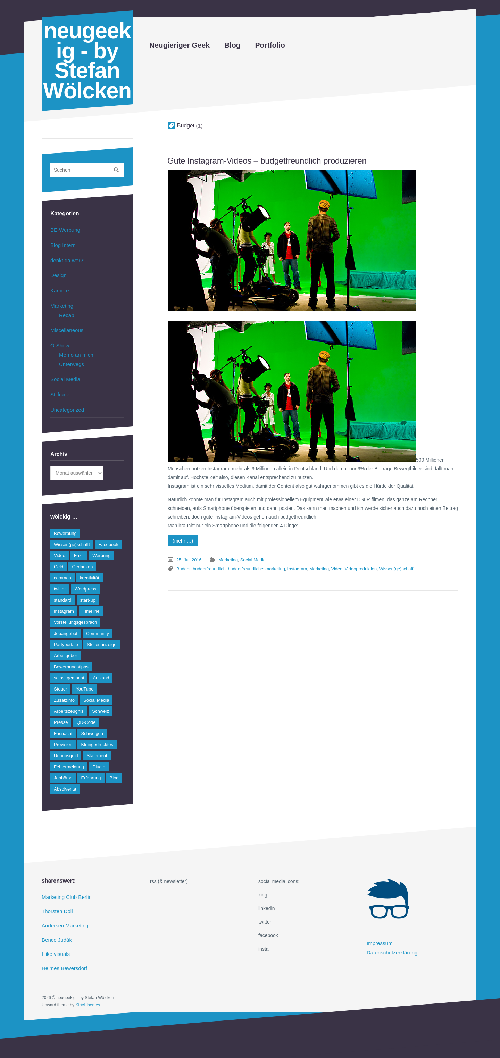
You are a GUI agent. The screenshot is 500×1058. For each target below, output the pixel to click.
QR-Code (85, 713)
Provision (63, 735)
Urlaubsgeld (66, 746)
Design (58, 273)
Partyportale (66, 635)
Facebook (108, 535)
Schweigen (92, 724)
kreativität (89, 568)
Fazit (79, 546)
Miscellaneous (65, 325)
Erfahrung (91, 768)
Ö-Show (59, 340)
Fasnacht (63, 724)
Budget (183, 566)
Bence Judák (56, 928)
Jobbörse (63, 768)
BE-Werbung (64, 229)
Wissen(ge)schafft (382, 566)
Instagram (289, 566)
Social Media (249, 558)
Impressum (379, 934)
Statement (96, 746)
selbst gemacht (69, 668)
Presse (61, 713)
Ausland (101, 668)
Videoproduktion (349, 566)
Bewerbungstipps (71, 657)
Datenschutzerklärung (390, 942)
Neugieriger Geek (179, 45)
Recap (66, 311)
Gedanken (82, 557)
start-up (87, 591)
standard (63, 591)
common (62, 568)
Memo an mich (75, 349)
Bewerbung (65, 524)
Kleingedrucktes (97, 735)
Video (326, 566)
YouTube (84, 680)
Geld (58, 557)
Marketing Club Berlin (65, 888)
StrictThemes (87, 991)
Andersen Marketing (63, 915)
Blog (232, 45)
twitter (60, 579)
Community (97, 624)
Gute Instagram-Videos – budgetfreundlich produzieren (259, 160)
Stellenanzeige (101, 635)
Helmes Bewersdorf (63, 955)
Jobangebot (65, 624)
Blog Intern (62, 244)
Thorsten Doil (56, 901)
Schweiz (100, 702)
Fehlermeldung (69, 757)
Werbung (101, 546)
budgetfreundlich (207, 566)
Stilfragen (60, 386)
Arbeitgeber (65, 646)
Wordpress (86, 579)
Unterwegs (70, 357)
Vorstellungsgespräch (75, 613)
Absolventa (65, 780)
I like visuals (55, 942)
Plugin (99, 757)
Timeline (91, 602)
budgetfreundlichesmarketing (251, 566)
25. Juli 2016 (188, 558)
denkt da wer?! (66, 259)
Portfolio (270, 45)
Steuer (60, 680)
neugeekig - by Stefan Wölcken (87, 61)
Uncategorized (66, 401)
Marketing (226, 558)
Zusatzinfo (64, 691)
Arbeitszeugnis (68, 702)
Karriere (59, 287)
